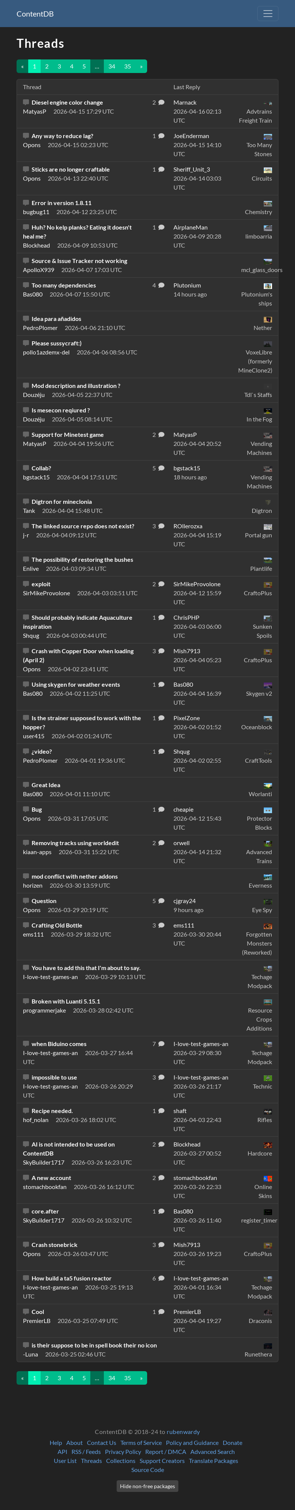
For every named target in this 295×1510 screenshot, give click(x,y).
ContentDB (35, 13)
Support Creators (162, 1460)
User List (65, 1460)
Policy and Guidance (192, 1442)
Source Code (147, 1469)
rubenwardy (183, 1431)
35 (127, 66)
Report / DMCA (165, 1451)
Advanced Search (212, 1451)
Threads (91, 1460)
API (62, 1451)
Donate (232, 1442)
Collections (120, 1460)
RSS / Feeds (86, 1451)
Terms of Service (141, 1442)
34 (111, 66)
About (74, 1442)
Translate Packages (213, 1460)
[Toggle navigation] (267, 13)
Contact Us (101, 1442)
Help (56, 1442)
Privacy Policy (123, 1451)
